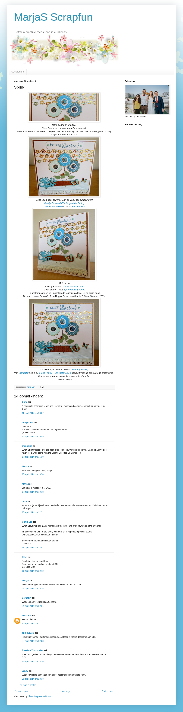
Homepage (65, 691)
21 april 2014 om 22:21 (33, 606)
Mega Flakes (46, 373)
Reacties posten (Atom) (40, 696)
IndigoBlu (24, 373)
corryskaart (27, 422)
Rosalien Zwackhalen (32, 650)
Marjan (25, 466)
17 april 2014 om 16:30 (33, 457)
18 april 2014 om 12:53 (33, 547)
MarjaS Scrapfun (53, 17)
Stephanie (27, 446)
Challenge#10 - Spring (72, 203)
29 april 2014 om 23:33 (33, 679)
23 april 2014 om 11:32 (33, 623)
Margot (25, 580)
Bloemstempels (77, 206)
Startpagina (17, 71)
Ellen (24, 557)
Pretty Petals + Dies (73, 286)
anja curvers (28, 633)
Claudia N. (27, 522)
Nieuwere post (22, 691)
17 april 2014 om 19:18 (33, 492)
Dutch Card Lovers (53, 206)
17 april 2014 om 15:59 (33, 436)
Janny (25, 671)
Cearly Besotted (52, 203)
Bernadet (26, 598)
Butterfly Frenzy (80, 369)
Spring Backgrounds (74, 289)
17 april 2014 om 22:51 (33, 512)
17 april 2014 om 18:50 (33, 474)
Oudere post (107, 691)
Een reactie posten (27, 685)
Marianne (26, 615)
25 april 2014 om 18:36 (33, 661)
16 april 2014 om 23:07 (33, 413)
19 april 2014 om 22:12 (33, 571)
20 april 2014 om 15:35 (33, 588)
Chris (24, 402)
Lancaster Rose (63, 373)
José (24, 501)
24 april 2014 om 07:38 (33, 641)
